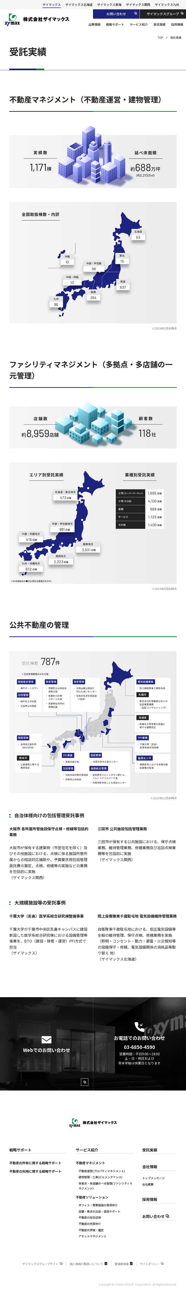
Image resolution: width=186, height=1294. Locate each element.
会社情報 (149, 1166)
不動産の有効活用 (90, 1217)
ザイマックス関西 (138, 4)
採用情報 (149, 1199)
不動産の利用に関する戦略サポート (35, 1171)
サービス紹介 (87, 1150)
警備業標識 (124, 1264)
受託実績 (149, 1150)
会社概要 (147, 1184)
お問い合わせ (155, 1216)
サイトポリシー (152, 1264)
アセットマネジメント (92, 1236)
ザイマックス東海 (109, 4)
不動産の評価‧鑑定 (91, 1230)
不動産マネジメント (90, 1163)
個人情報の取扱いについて (88, 1264)
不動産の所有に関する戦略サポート (35, 1163)
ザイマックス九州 (167, 4)
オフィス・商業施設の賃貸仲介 (98, 1205)
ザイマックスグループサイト (42, 1264)
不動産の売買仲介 (90, 1224)
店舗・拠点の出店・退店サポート (99, 1211)
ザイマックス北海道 (79, 4)
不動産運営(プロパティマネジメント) (102, 1171)
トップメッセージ (153, 1178)
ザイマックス (52, 4)
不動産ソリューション (92, 1197)
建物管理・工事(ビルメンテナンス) (100, 1177)
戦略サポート (20, 1150)
